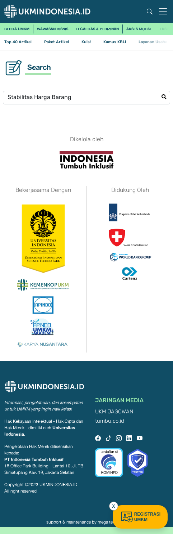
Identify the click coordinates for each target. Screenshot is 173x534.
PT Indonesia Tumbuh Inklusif (34, 459)
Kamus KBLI (114, 42)
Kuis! (86, 42)
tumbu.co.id (109, 421)
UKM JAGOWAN (114, 412)
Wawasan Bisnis (52, 29)
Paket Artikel (56, 42)
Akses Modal (139, 29)
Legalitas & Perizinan (97, 29)
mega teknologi (112, 522)
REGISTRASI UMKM (140, 516)
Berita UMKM (16, 29)
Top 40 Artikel (18, 42)
